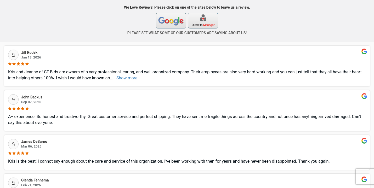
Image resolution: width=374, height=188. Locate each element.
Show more (126, 77)
